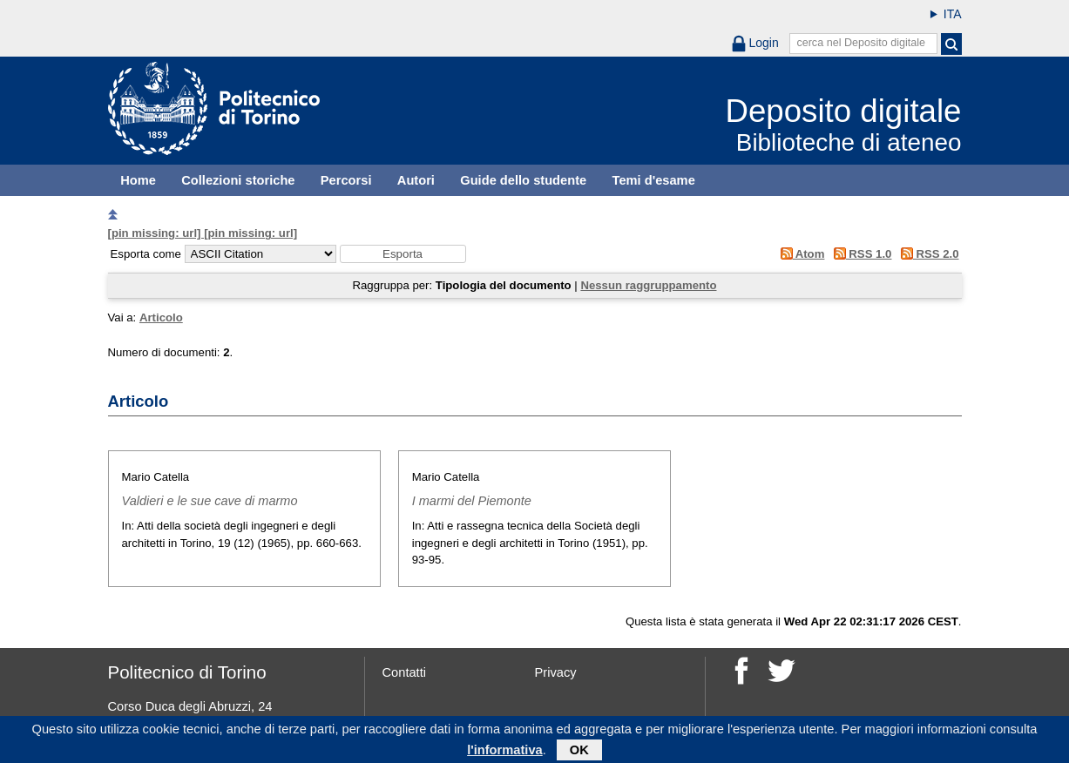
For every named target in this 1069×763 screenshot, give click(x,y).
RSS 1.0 (859, 253)
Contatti (404, 672)
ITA (953, 14)
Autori (416, 180)
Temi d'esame (653, 180)
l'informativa (505, 753)
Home (138, 180)
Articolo (161, 317)
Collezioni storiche (237, 180)
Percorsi (346, 180)
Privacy (556, 672)
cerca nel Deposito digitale (860, 43)
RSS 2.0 (926, 253)
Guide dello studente (523, 180)
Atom (799, 253)
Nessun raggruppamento (648, 285)
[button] (403, 254)
